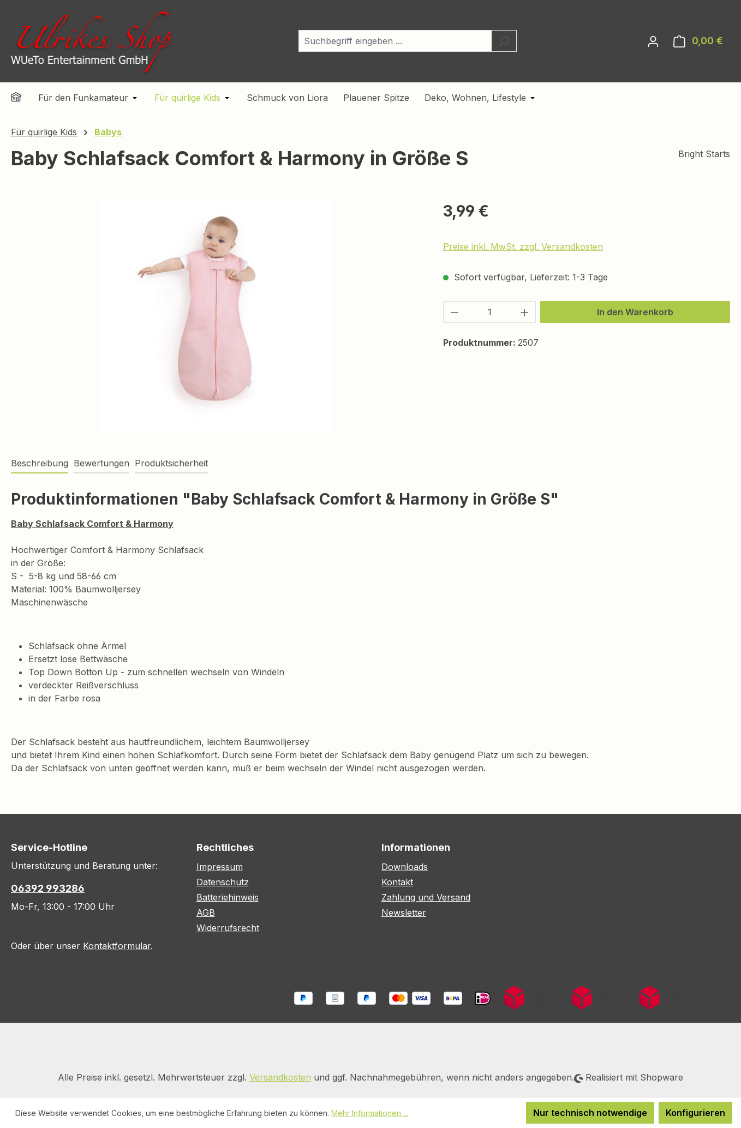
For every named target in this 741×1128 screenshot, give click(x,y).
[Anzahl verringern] (454, 312)
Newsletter (403, 912)
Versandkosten (280, 1077)
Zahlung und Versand (425, 897)
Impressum (219, 866)
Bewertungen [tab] (101, 463)
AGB (205, 912)
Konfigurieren (695, 1112)
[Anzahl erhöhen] (524, 312)
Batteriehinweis (227, 897)
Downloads (404, 866)
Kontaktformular (117, 945)
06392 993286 (48, 888)
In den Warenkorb (635, 312)
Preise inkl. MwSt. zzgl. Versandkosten (523, 246)
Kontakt (397, 882)
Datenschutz (222, 882)
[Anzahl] (489, 312)
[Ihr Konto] (653, 41)
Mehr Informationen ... (369, 1113)
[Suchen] (504, 41)
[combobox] (395, 41)
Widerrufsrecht (227, 927)
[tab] (39, 463)
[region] (216, 317)
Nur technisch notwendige (590, 1112)
